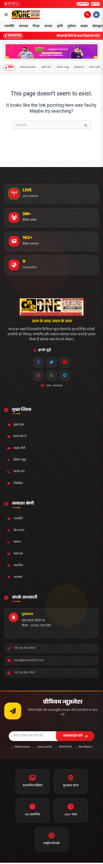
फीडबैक (15, 483)
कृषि (60, 26)
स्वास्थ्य (23, 26)
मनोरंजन (15, 554)
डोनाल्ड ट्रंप (79, 68)
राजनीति (9, 26)
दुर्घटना (71, 26)
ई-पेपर (94, 4)
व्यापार (14, 542)
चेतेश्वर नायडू (63, 68)
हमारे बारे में (16, 436)
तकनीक (15, 565)
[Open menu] (6, 14)
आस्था (48, 26)
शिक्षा (36, 26)
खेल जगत (15, 530)
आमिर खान (46, 68)
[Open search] (87, 14)
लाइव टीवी (78, 4)
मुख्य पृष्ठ (15, 425)
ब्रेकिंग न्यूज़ (16, 460)
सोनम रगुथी (94, 68)
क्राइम (84, 26)
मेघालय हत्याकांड (27, 68)
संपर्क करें (16, 471)
